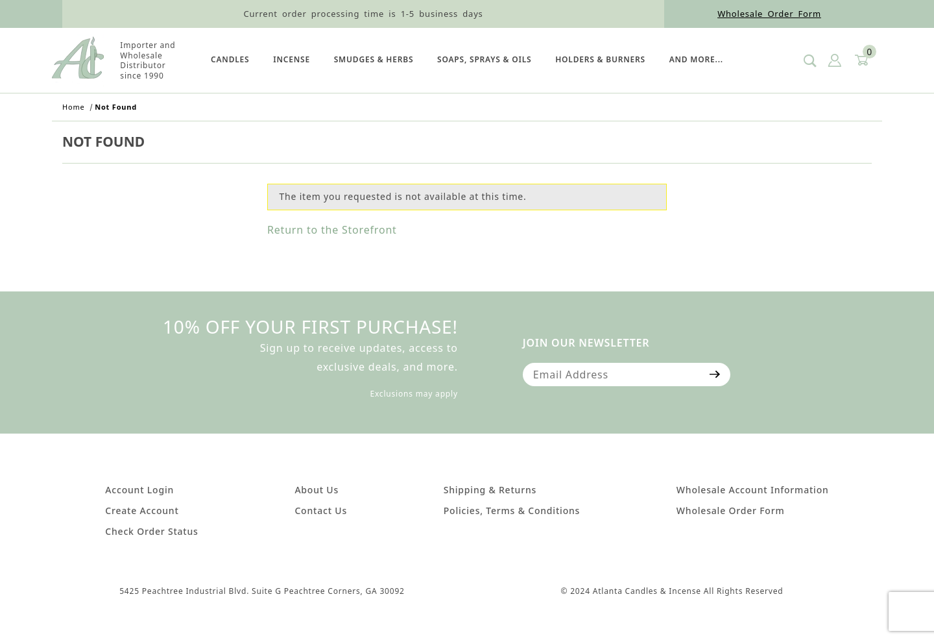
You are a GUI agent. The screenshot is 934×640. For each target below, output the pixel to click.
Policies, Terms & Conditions (512, 510)
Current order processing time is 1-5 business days (363, 13)
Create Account (141, 510)
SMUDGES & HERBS (374, 59)
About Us (316, 490)
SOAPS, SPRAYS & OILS (484, 59)
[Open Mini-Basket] (861, 60)
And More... (696, 59)
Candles (230, 59)
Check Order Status (151, 531)
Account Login (139, 490)
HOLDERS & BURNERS (600, 59)
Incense (291, 59)
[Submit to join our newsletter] (715, 374)
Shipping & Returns (490, 490)
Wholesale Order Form (769, 13)
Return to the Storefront (332, 230)
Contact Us (320, 510)
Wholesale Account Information (753, 490)
